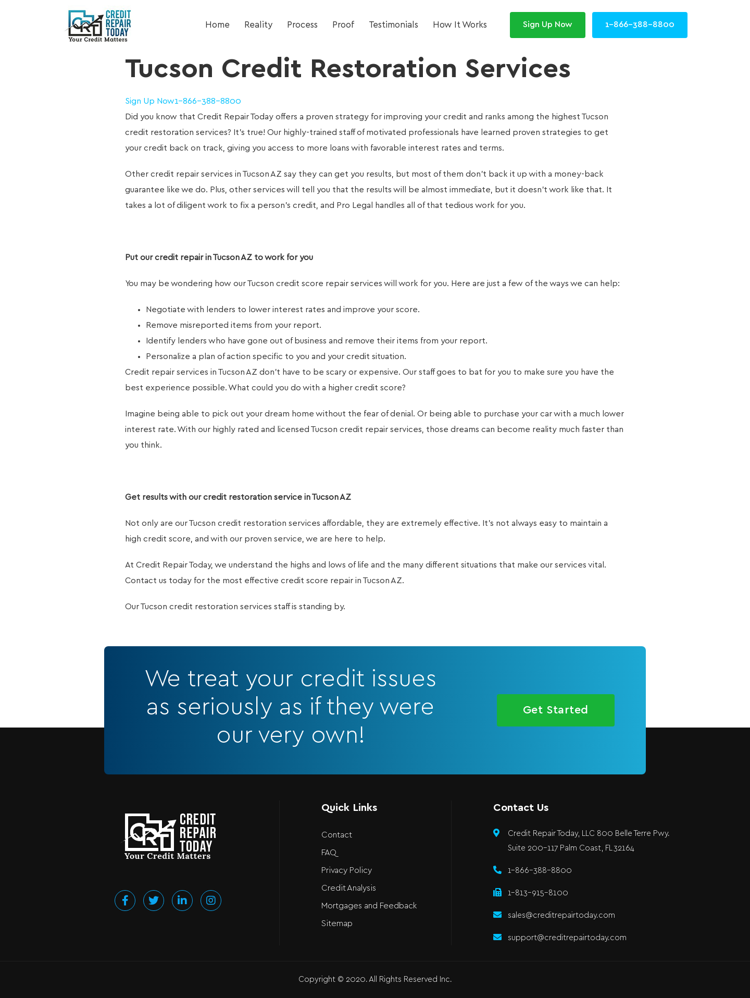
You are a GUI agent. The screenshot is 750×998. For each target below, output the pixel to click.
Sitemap (337, 923)
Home (217, 25)
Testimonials (393, 25)
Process (302, 25)
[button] (547, 25)
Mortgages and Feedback (369, 906)
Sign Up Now (149, 101)
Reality (258, 25)
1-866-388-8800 (207, 101)
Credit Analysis (348, 888)
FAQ (328, 852)
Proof (343, 25)
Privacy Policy (346, 870)
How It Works (460, 25)
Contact (336, 835)
